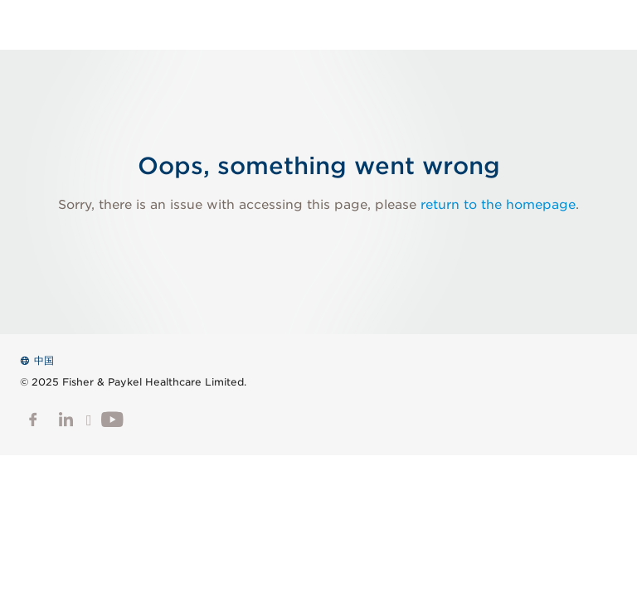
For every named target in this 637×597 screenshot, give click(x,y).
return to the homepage (498, 204)
